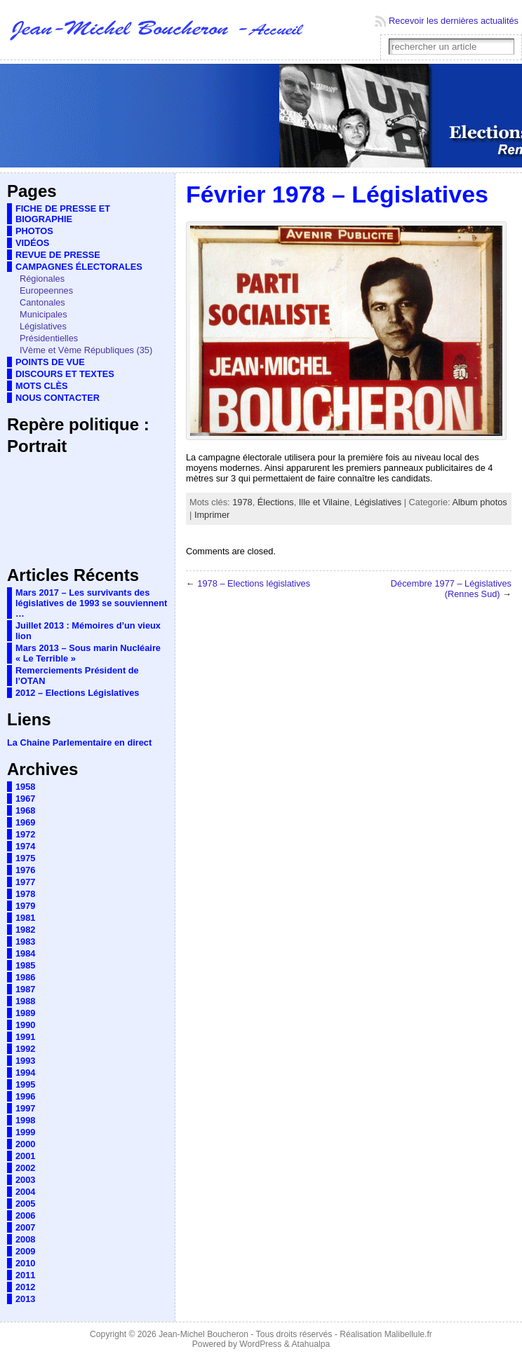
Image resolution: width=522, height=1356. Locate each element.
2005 (25, 1203)
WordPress (260, 1344)
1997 (25, 1108)
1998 (25, 1120)
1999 (25, 1132)
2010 (25, 1263)
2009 (25, 1251)
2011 (25, 1275)
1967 (25, 798)
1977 (25, 882)
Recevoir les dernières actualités (453, 20)
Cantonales (42, 302)
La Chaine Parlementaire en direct (79, 742)
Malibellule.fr (408, 1334)
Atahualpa (310, 1344)
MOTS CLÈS (41, 386)
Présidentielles (49, 338)
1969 (25, 822)
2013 (25, 1299)
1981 (25, 917)
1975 (25, 858)
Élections (275, 502)
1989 (25, 1013)
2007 (25, 1227)
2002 (25, 1168)
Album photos (479, 502)
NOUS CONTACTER (57, 397)
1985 (25, 965)
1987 (25, 989)
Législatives (43, 326)
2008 (25, 1239)
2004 (25, 1191)
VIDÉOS (32, 243)
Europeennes (46, 290)
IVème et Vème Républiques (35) (86, 350)
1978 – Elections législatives (253, 583)
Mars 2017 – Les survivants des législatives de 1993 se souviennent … (91, 603)
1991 (25, 1037)
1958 (25, 786)
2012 (25, 1287)
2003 (25, 1179)
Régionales (42, 278)
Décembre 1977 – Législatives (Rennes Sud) (451, 588)
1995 (25, 1084)
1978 (25, 894)
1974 (25, 846)
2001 (25, 1156)
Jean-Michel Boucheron (203, 1334)
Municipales (43, 314)
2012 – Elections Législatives (77, 692)
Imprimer (211, 514)
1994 (25, 1072)
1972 (25, 834)
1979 (25, 905)
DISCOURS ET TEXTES (64, 374)
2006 (25, 1215)
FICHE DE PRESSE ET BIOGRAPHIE (62, 213)
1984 (25, 953)
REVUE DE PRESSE (57, 254)
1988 (25, 1001)
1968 (25, 810)
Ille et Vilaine (324, 502)
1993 (25, 1060)
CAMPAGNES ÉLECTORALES (78, 266)
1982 (25, 929)
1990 (25, 1025)
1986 (25, 977)
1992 (25, 1048)
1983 (25, 941)
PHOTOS (34, 231)
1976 (25, 870)
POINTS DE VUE (50, 362)
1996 (25, 1096)
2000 (25, 1144)
